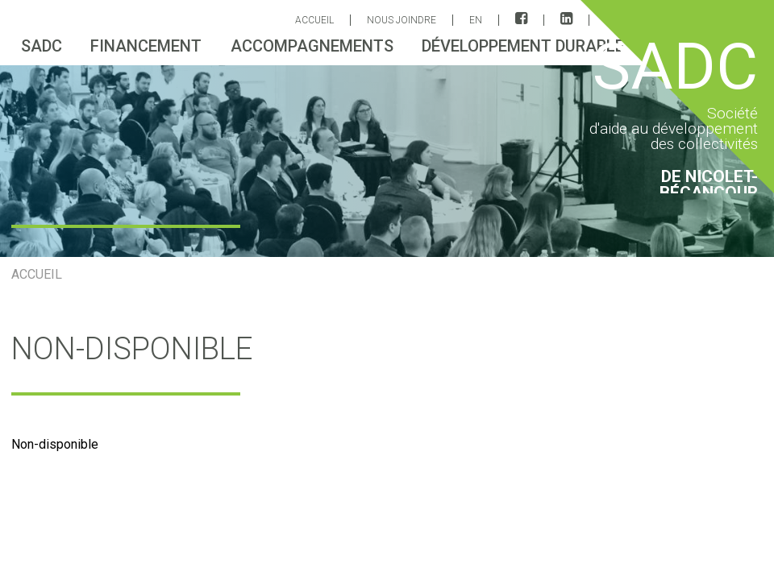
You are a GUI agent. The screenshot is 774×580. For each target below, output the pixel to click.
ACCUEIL (314, 20)
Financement (146, 46)
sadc (41, 46)
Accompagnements (312, 46)
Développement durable (523, 46)
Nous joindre (401, 20)
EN (475, 20)
